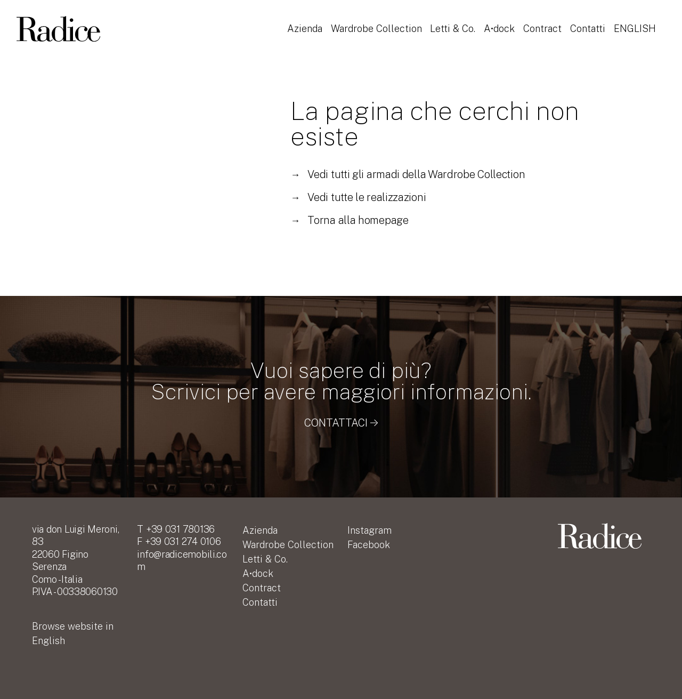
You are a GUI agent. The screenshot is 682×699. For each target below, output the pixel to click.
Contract (544, 23)
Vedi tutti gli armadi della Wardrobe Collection (407, 174)
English (308, 37)
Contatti (589, 23)
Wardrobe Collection (377, 23)
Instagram (369, 530)
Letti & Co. (454, 23)
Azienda (305, 23)
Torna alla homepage (349, 220)
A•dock (501, 23)
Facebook (368, 544)
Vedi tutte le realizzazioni (358, 197)
